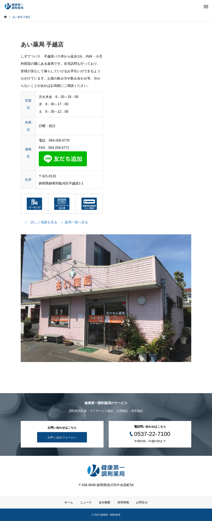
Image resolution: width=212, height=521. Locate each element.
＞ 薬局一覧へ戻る (74, 222)
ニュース (86, 502)
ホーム (68, 502)
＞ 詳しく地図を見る (40, 222)
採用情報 (123, 502)
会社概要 (104, 502)
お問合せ (142, 502)
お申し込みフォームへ (62, 437)
